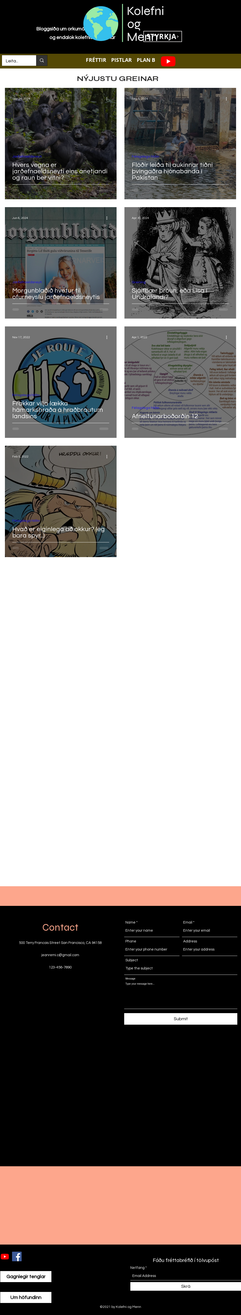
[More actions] (108, 99)
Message (130, 979)
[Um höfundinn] (26, 1297)
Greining (139, 282)
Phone (130, 941)
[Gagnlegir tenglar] (26, 1276)
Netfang (137, 1268)
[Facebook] (17, 1256)
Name (130, 922)
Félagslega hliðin (145, 156)
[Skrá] (185, 1286)
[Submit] (180, 1019)
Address (190, 941)
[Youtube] (168, 61)
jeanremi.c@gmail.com (60, 955)
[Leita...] (16, 61)
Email (187, 922)
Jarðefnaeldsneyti (27, 156)
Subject (131, 960)
